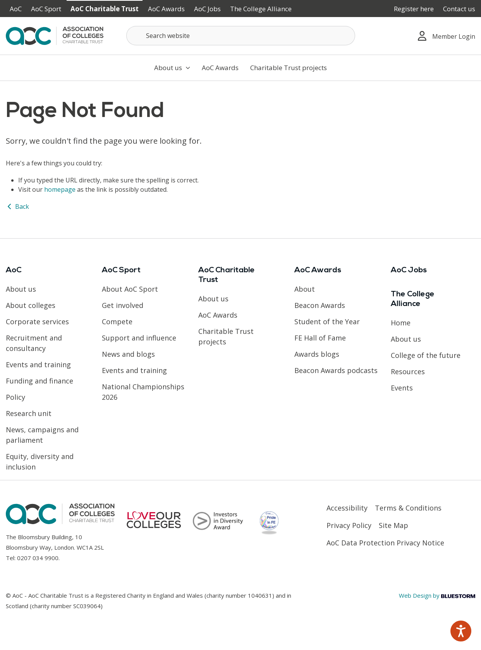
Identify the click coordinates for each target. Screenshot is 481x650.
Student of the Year (327, 321)
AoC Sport (46, 8)
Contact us (459, 8)
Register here (414, 8)
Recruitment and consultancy (34, 343)
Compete (117, 321)
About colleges (30, 305)
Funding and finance (39, 380)
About (304, 289)
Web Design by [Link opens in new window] (437, 595)
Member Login (446, 36)
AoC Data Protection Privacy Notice (385, 542)
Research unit (29, 413)
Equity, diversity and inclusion (40, 461)
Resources (408, 371)
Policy (15, 397)
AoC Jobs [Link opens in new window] (207, 8)
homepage (60, 189)
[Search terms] (240, 35)
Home (401, 322)
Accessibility (347, 507)
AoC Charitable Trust (104, 8)
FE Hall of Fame (320, 337)
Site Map (393, 525)
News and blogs (128, 354)
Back (17, 206)
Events (402, 387)
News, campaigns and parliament (42, 435)
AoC (16, 8)
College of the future (425, 355)
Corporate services (37, 321)
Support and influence (139, 337)
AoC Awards (166, 8)
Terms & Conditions (408, 507)
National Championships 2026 (143, 392)
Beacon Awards (319, 305)
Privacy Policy (348, 525)
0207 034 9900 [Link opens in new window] (37, 558)
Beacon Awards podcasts (336, 370)
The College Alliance (261, 8)
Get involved (122, 305)
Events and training (38, 364)
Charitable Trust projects (288, 67)
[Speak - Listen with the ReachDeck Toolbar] (460, 631)
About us (172, 67)
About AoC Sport (130, 289)
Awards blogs (316, 354)
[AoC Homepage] (54, 35)
